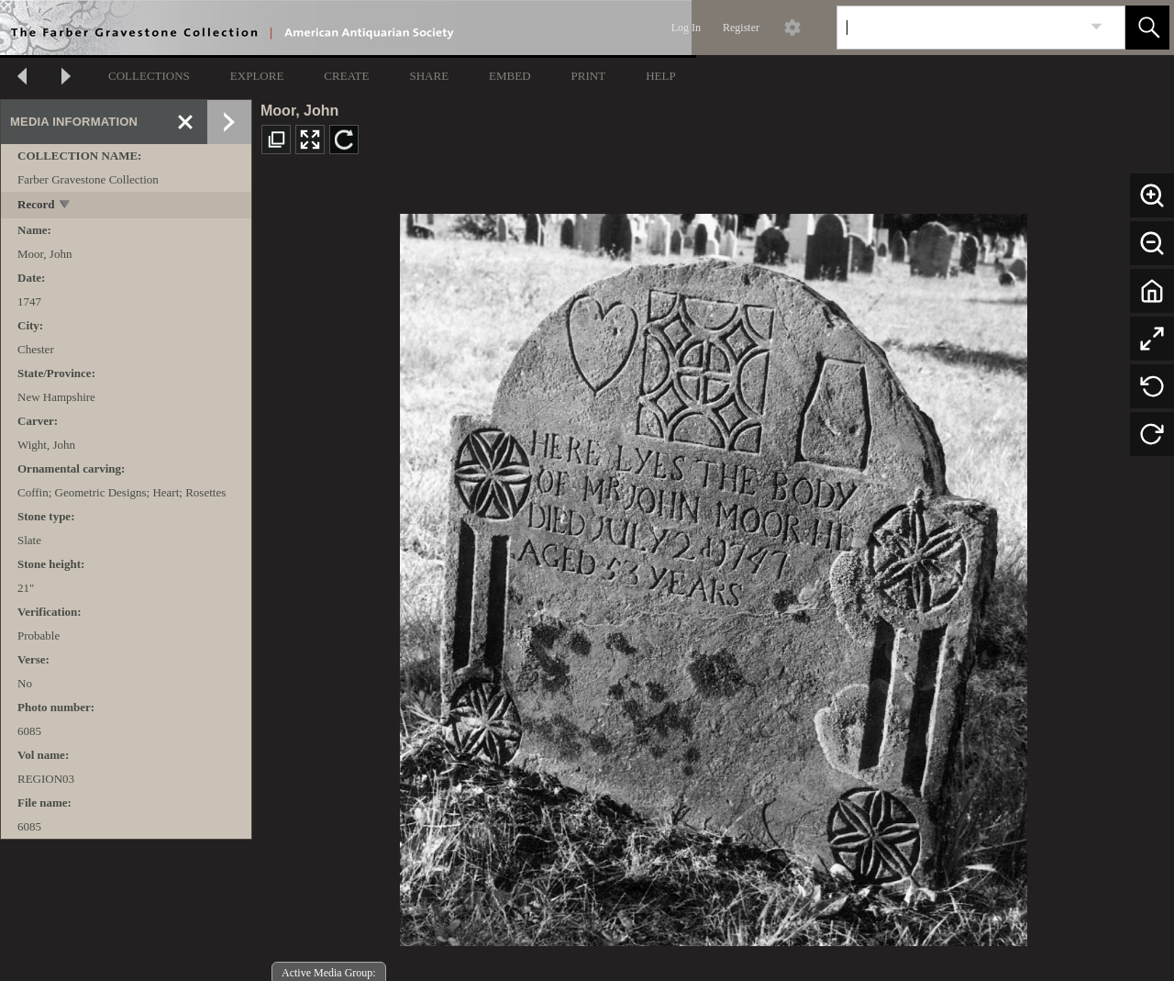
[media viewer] (713, 575)
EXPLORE (257, 76)
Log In (686, 27)
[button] (1147, 28)
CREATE (346, 76)
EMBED (510, 76)
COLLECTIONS (149, 76)
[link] (1096, 27)
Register (741, 27)
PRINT (588, 76)
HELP (661, 76)
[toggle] (65, 206)
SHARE (429, 76)
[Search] (959, 27)
